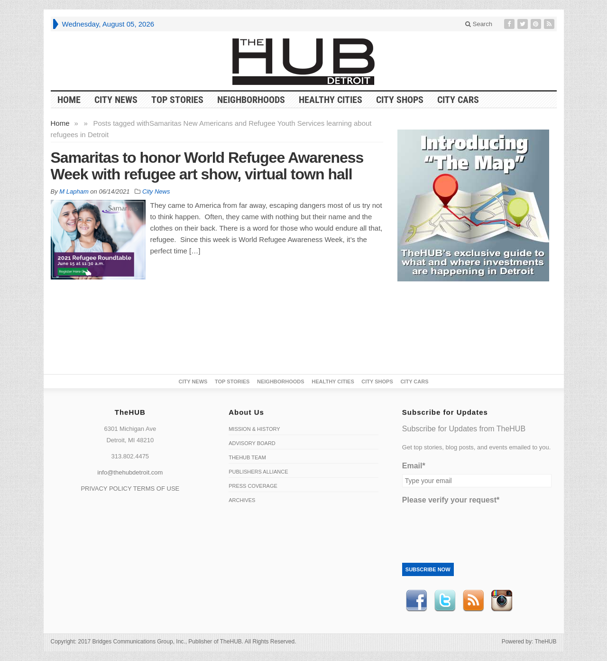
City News (116, 99)
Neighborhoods (251, 99)
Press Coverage (253, 486)
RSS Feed (473, 600)
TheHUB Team (247, 457)
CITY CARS (458, 99)
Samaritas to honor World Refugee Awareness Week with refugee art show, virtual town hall (207, 166)
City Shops (399, 99)
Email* (413, 466)
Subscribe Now (428, 569)
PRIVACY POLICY (106, 488)
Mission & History (254, 429)
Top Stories (177, 99)
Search (478, 24)
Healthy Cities (330, 99)
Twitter (444, 600)
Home (60, 123)
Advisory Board (252, 443)
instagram (501, 600)
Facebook (416, 600)
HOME (69, 99)
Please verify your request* (450, 500)
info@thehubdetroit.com (130, 472)
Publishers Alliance (258, 472)
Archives (242, 500)
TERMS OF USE (156, 488)
